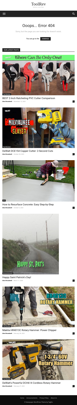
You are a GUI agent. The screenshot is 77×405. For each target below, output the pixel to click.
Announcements (7, 273)
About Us (54, 398)
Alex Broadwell (7, 101)
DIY (4, 200)
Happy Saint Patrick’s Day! (16, 277)
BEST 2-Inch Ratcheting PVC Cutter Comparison (28, 98)
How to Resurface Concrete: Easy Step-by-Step (28, 204)
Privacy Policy (44, 398)
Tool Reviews (6, 94)
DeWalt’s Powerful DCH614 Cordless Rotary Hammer (31, 382)
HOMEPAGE (45, 39)
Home (22, 398)
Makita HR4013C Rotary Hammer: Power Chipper (29, 330)
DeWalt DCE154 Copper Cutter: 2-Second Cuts (27, 151)
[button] (4, 14)
